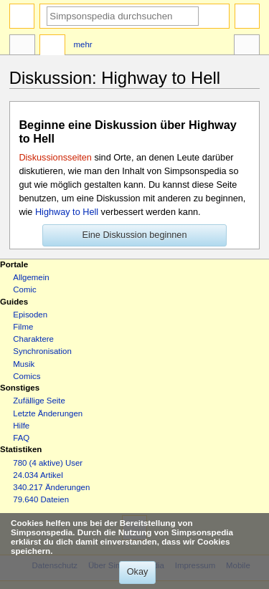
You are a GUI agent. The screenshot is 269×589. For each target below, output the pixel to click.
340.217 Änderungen (51, 487)
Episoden (30, 314)
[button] (134, 235)
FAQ (21, 438)
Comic (24, 289)
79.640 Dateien (41, 499)
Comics (26, 376)
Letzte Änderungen (47, 413)
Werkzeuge (247, 46)
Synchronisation (42, 351)
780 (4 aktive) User (47, 463)
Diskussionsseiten (55, 158)
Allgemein (31, 277)
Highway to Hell (66, 212)
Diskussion (52, 46)
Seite (22, 46)
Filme (23, 326)
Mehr (83, 44)
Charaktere (33, 339)
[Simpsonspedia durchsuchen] (123, 16)
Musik (23, 364)
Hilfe (21, 425)
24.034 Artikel (37, 475)
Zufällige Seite (39, 400)
